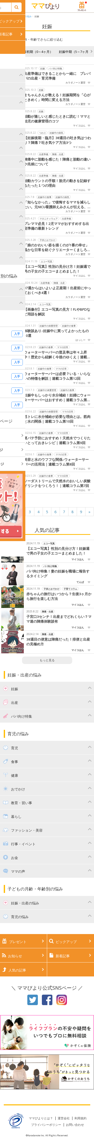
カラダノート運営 (75, 82)
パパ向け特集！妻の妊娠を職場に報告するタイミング (57, 573)
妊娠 (37, 16)
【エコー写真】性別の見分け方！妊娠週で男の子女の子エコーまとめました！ (57, 269)
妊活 (11, 51)
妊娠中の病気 (56, 132)
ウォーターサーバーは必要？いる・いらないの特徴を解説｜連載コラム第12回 (57, 376)
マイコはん (79, 125)
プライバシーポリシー (46, 1125)
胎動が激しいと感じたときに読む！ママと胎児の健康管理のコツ (57, 118)
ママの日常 (62, 347)
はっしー (80, 340)
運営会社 (64, 1118)
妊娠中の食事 (44, 196)
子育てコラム (70, 588)
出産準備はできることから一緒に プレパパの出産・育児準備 (57, 76)
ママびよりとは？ (41, 1118)
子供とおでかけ (47, 239)
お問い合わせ (75, 1125)
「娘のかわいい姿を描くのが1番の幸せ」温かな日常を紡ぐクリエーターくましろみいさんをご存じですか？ (57, 247)
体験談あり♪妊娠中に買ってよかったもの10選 (56, 333)
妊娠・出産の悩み (23, 16)
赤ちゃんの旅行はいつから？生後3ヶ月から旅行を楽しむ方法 (58, 596)
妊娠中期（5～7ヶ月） (75, 51)
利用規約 (80, 1118)
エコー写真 (46, 261)
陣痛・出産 (57, 154)
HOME (7, 16)
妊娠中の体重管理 (49, 325)
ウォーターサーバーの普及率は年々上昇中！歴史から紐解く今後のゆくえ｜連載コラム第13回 (57, 355)
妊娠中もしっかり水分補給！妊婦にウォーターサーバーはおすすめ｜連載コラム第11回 (57, 397)
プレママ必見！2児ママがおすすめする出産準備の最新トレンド (56, 226)
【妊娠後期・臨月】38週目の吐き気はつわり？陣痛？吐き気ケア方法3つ (57, 140)
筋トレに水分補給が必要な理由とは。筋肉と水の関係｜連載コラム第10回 (57, 419)
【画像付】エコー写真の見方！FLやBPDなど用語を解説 (57, 311)
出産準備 (43, 154)
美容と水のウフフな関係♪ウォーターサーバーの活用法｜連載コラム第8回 (56, 462)
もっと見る (47, 660)
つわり (42, 132)
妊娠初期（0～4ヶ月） (36, 51)
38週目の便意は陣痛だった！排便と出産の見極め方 (58, 641)
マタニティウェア (49, 218)
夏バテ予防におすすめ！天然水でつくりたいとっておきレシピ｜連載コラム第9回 (57, 440)
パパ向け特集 (55, 68)
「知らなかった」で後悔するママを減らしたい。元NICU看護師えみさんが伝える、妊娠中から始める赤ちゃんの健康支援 (57, 204)
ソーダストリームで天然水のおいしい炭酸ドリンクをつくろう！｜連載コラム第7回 (57, 483)
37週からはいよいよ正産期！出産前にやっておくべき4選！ (57, 290)
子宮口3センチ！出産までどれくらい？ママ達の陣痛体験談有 (58, 619)
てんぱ (80, 582)
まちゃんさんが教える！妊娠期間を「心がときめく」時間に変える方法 (57, 97)
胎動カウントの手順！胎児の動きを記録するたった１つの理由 (57, 183)
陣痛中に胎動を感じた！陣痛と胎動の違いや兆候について (57, 161)
